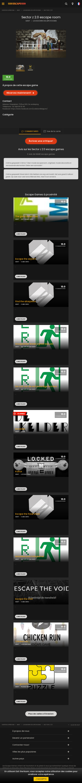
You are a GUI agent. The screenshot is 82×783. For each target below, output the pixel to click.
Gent (18, 10)
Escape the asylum (25, 259)
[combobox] (72, 4)
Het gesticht (21, 684)
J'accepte (41, 779)
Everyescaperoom (8, 10)
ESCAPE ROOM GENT (28, 347)
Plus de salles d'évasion (41, 714)
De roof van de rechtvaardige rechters (36, 386)
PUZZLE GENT (25, 687)
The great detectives (26, 216)
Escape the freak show (27, 514)
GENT (28, 21)
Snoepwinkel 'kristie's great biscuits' (34, 344)
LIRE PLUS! (21, 276)
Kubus (18, 471)
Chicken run (21, 641)
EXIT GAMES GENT (27, 219)
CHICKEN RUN (26, 644)
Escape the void (24, 599)
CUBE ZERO (25, 262)
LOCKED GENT (26, 474)
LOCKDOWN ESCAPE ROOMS (45, 21)
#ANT (23, 432)
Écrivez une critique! (41, 141)
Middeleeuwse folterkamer (29, 556)
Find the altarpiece (25, 301)
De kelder (20, 429)
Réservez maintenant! (19, 93)
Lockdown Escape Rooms (32, 10)
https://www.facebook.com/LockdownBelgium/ (29, 109)
